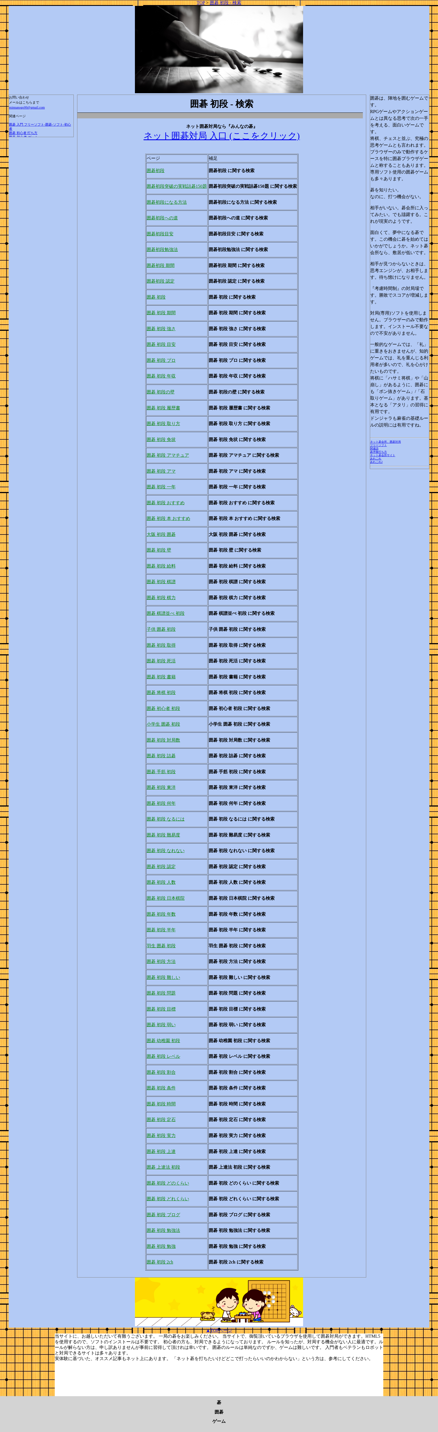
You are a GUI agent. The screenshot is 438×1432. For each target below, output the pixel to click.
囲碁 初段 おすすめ (166, 502)
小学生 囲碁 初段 (163, 724)
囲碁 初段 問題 (161, 993)
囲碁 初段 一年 (161, 486)
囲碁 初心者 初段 (163, 708)
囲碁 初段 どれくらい (168, 1198)
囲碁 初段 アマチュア (168, 455)
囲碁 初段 (156, 297)
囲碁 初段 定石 (161, 1119)
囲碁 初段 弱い (161, 1024)
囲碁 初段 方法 (161, 961)
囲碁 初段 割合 (161, 1072)
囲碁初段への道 (162, 217)
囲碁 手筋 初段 (161, 771)
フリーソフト (378, 445)
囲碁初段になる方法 (167, 202)
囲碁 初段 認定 (161, 866)
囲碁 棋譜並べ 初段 (166, 613)
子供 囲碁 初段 (161, 629)
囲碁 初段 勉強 (161, 1246)
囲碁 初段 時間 (161, 1103)
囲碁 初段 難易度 (163, 835)
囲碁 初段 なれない (166, 850)
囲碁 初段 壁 (159, 550)
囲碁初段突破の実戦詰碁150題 (177, 186)
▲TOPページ (219, 1330)
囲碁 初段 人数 (161, 882)
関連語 (374, 448)
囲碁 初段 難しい (163, 977)
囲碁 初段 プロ (161, 360)
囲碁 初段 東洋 (161, 787)
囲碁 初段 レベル (163, 1056)
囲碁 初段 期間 (161, 312)
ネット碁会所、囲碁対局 (385, 441)
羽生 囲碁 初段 (161, 945)
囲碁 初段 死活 (161, 660)
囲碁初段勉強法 (162, 249)
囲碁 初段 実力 (161, 1135)
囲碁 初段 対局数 (163, 740)
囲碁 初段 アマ (161, 471)
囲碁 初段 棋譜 (161, 581)
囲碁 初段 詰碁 (161, 755)
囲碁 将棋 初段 (161, 692)
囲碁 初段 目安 (161, 344)
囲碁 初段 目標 (161, 1009)
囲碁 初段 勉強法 (163, 1230)
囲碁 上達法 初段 (163, 1167)
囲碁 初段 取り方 (163, 423)
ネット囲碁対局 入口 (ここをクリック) (222, 136)
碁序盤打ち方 (378, 451)
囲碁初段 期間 (161, 265)
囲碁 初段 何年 (161, 803)
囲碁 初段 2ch (160, 1262)
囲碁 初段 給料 (161, 566)
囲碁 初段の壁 (161, 392)
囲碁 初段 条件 (161, 1088)
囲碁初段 (156, 170)
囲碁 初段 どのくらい (168, 1183)
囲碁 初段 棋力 (161, 597)
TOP (201, 2)
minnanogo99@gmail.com (27, 107)
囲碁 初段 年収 (161, 376)
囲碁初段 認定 (161, 281)
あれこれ (375, 458)
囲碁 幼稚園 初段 (163, 1040)
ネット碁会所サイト (382, 455)
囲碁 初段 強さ (161, 328)
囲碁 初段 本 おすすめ (168, 518)
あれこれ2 (376, 461)
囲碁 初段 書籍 (161, 676)
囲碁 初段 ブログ (163, 1214)
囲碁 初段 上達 (161, 1151)
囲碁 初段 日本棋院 (166, 898)
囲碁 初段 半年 (161, 929)
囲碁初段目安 (160, 233)
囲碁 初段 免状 (161, 439)
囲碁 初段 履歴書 (163, 408)
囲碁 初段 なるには (166, 819)
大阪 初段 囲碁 (161, 534)
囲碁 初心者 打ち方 (23, 133)
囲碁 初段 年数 (161, 914)
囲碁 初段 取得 (161, 645)
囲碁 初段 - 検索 (225, 2)
